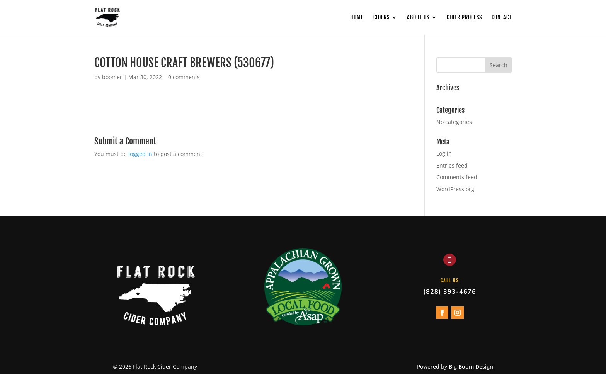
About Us (418, 17)
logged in (140, 153)
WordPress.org (455, 189)
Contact (502, 17)
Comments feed (456, 177)
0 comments (184, 77)
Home (357, 17)
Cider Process (464, 17)
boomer (112, 77)
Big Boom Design (471, 366)
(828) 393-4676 (449, 292)
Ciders (381, 17)
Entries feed (452, 165)
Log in (444, 153)
